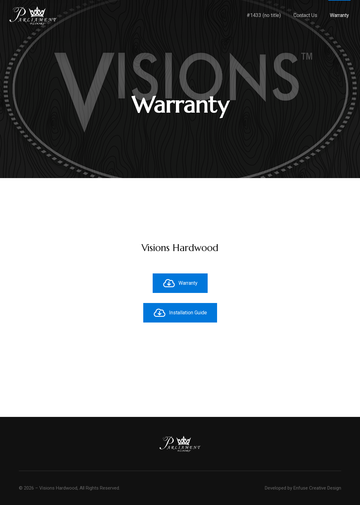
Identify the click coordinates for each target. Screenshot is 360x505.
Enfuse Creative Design (317, 488)
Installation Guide (180, 312)
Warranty (339, 15)
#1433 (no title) (264, 15)
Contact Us (305, 15)
